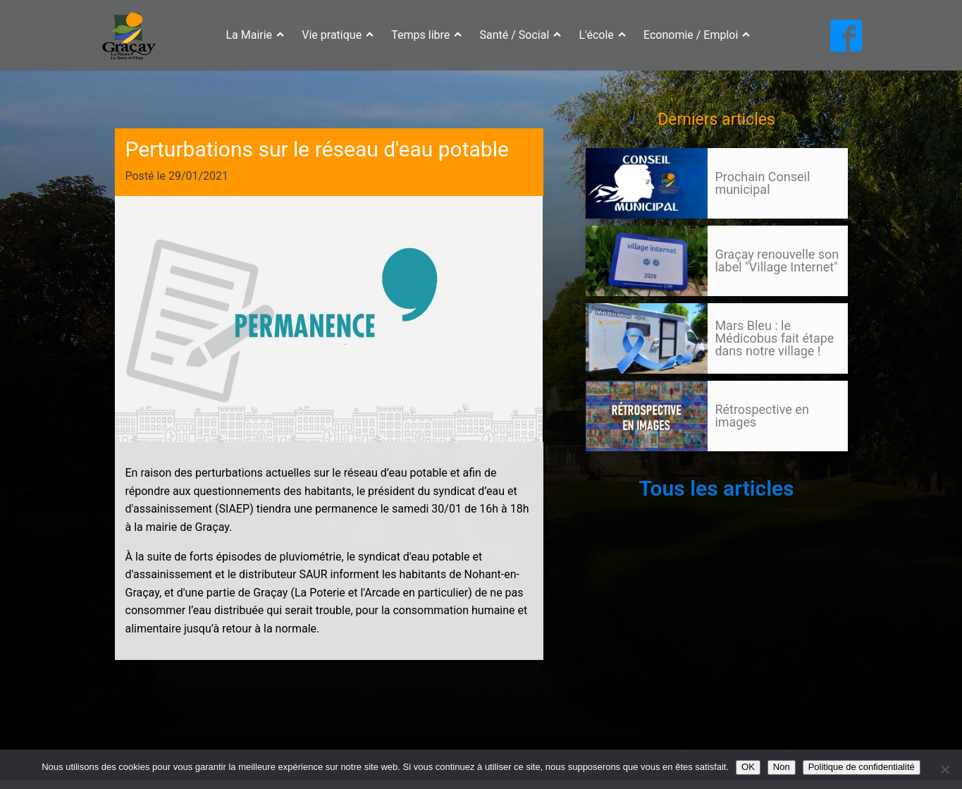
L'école (603, 35)
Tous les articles (716, 488)
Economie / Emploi (697, 35)
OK (748, 767)
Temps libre (426, 35)
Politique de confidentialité (861, 767)
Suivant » (636, 465)
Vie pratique (338, 35)
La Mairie (255, 35)
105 (612, 465)
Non (781, 767)
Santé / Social (521, 35)
